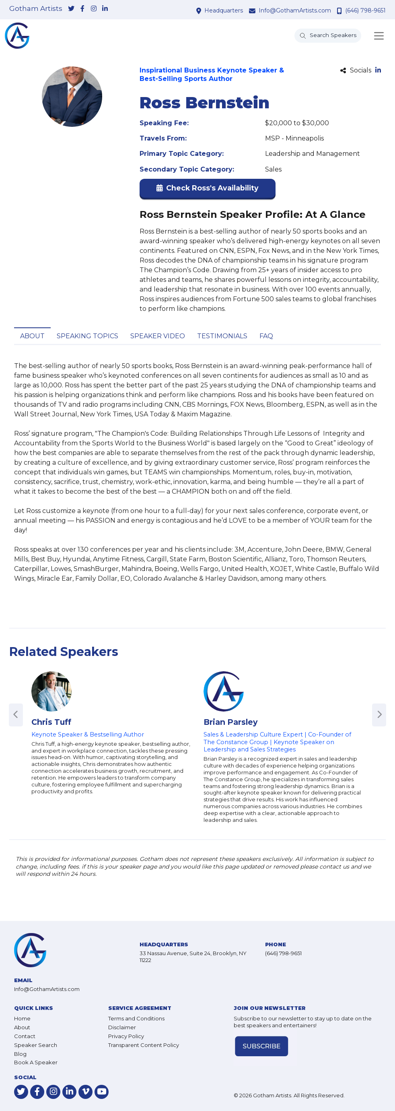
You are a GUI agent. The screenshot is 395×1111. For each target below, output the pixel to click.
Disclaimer (122, 1027)
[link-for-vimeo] (85, 1092)
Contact (24, 1036)
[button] (208, 189)
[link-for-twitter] (71, 9)
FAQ (266, 336)
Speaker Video (157, 336)
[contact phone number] (340, 11)
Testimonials (222, 336)
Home (22, 1018)
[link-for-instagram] (93, 9)
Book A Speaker (36, 1062)
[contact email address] (253, 11)
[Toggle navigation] (379, 36)
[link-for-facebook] (82, 9)
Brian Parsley (230, 722)
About (32, 336)
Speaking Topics (87, 336)
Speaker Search (35, 1045)
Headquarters (223, 10)
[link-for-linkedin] (105, 9)
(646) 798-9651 (365, 10)
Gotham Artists (35, 8)
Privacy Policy (126, 1036)
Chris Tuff (51, 722)
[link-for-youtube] (102, 1092)
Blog (20, 1054)
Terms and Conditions (136, 1018)
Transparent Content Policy (143, 1045)
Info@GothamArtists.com (295, 10)
